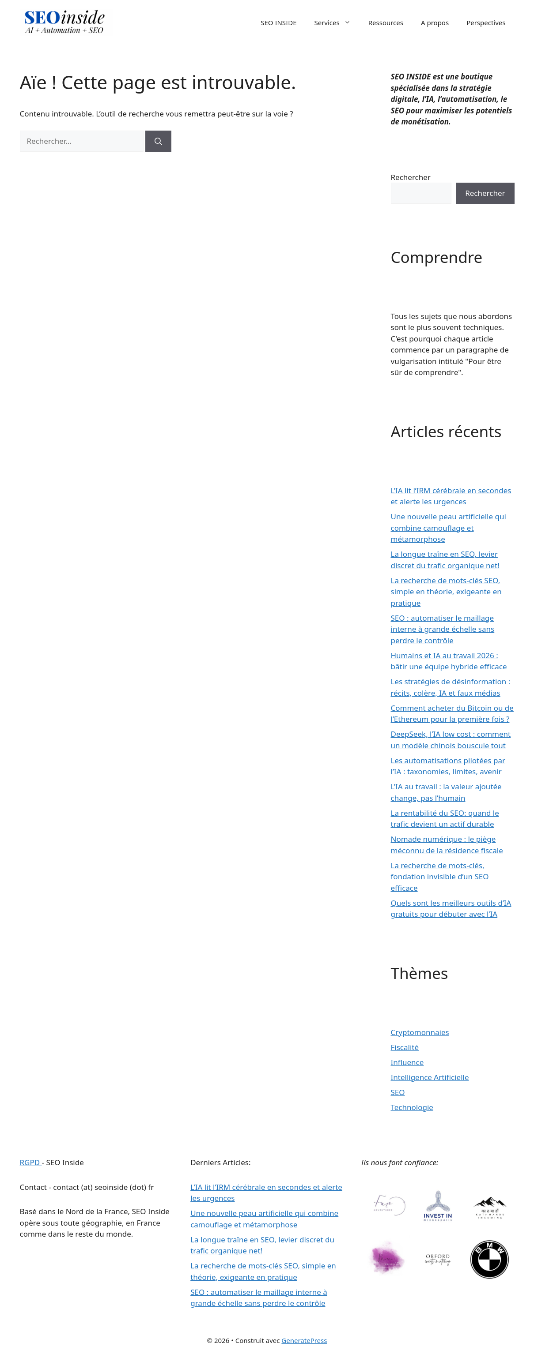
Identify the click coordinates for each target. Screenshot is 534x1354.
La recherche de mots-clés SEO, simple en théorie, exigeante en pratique (446, 591)
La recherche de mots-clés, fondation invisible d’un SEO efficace (440, 876)
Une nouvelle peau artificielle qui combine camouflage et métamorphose (448, 527)
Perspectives (485, 22)
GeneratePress (304, 1340)
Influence (407, 1062)
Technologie (412, 1107)
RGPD (31, 1162)
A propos (435, 22)
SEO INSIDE (278, 22)
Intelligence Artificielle (430, 1077)
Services (336, 22)
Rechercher (411, 177)
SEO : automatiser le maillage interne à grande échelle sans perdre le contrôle (443, 629)
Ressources (385, 22)
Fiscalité (405, 1047)
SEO (398, 1092)
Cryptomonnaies (420, 1032)
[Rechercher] (158, 141)
